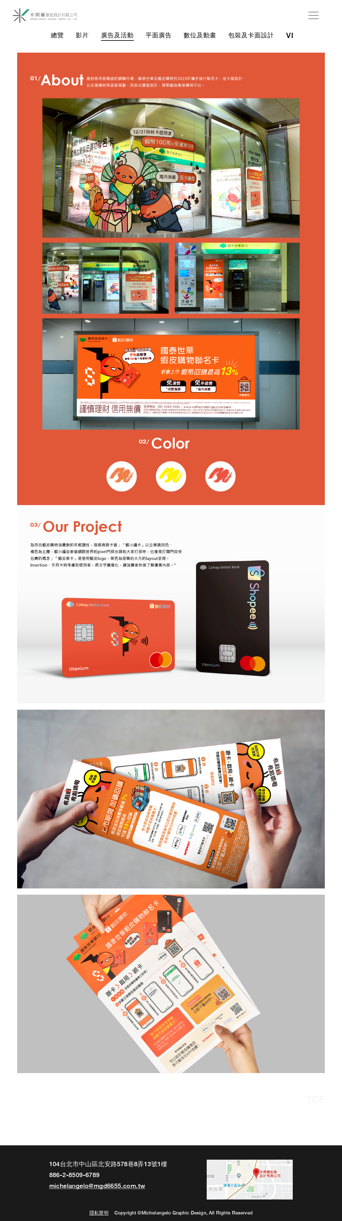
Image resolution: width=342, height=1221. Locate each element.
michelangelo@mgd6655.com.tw (97, 1186)
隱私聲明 (98, 1213)
